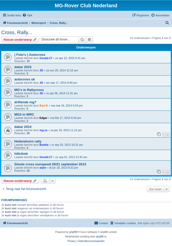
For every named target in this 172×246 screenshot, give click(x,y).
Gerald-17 (45, 58)
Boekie (43, 144)
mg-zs (43, 130)
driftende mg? (25, 102)
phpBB (73, 232)
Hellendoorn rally (27, 141)
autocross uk (24, 79)
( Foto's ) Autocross (29, 55)
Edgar (43, 117)
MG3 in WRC (24, 114)
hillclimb (21, 154)
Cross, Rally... (16, 32)
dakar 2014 (22, 127)
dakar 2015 (22, 67)
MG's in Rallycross (29, 90)
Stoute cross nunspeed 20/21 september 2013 (50, 164)
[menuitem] (27, 15)
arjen (42, 167)
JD (41, 70)
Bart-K (43, 105)
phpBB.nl (101, 236)
